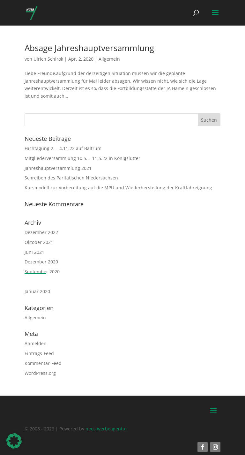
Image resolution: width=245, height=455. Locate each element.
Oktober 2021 (39, 242)
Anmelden (36, 343)
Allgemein (109, 59)
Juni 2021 (34, 252)
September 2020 (42, 272)
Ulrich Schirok (48, 59)
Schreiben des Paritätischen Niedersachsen (71, 178)
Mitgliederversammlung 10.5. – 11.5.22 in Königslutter (82, 158)
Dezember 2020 (41, 262)
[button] (14, 441)
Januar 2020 (37, 291)
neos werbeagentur (106, 429)
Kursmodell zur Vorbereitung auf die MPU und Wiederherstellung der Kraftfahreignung (118, 188)
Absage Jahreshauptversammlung (89, 48)
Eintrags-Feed (39, 353)
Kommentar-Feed (43, 363)
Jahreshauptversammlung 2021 (58, 168)
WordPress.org (40, 373)
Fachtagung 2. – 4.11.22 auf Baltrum (63, 148)
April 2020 (35, 281)
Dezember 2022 (41, 232)
